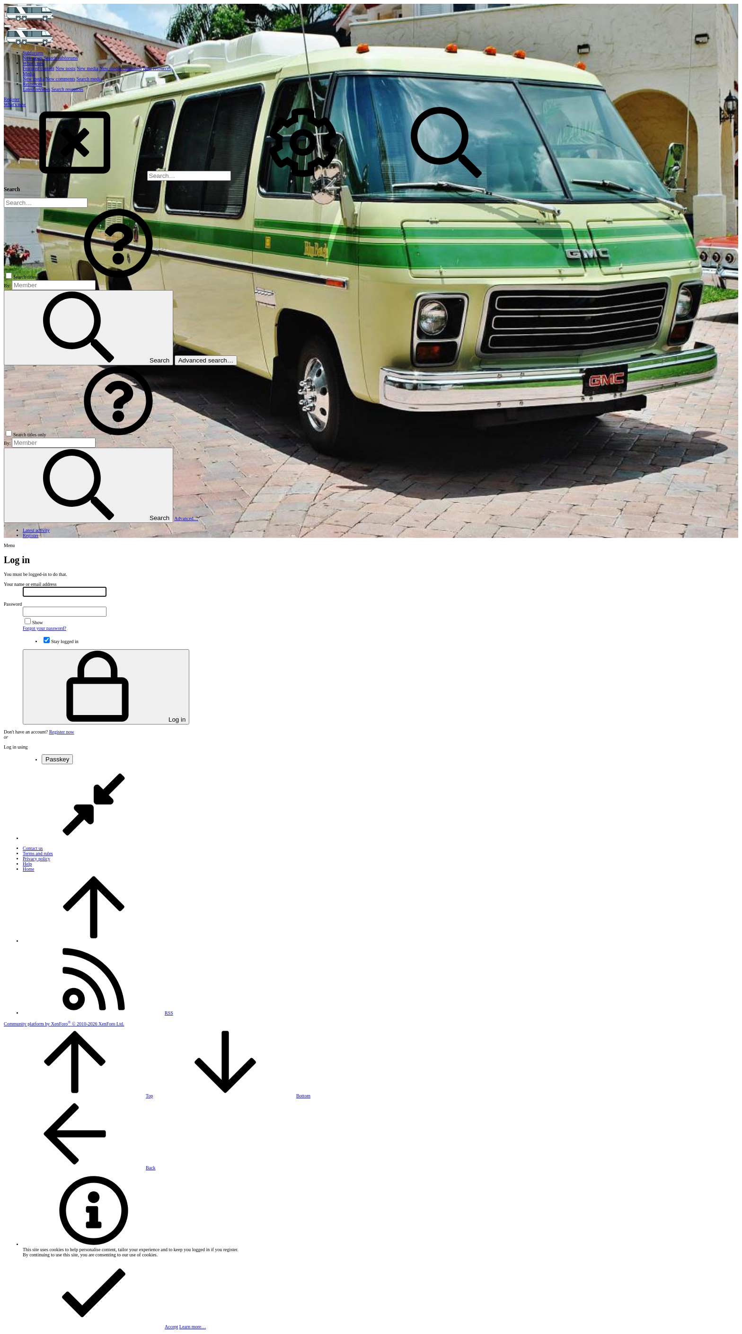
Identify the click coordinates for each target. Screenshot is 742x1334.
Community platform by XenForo (64, 1023)
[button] (7, 26)
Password (13, 604)
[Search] (189, 176)
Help (27, 863)
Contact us (33, 848)
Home (28, 869)
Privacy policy (36, 858)
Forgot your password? (44, 628)
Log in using (16, 747)
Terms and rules (38, 853)
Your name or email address (30, 584)
